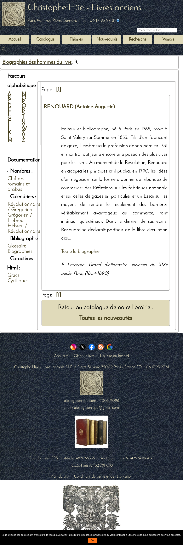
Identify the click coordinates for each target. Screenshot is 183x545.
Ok (92, 540)
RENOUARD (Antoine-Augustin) (79, 107)
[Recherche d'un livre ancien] (157, 30)
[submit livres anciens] (180, 30)
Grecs (13, 275)
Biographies (20, 251)
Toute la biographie (80, 251)
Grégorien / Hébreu (20, 218)
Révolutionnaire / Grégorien (24, 207)
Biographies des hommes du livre (37, 62)
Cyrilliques (18, 281)
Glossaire (17, 246)
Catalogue (45, 39)
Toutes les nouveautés (105, 318)
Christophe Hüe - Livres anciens (84, 8)
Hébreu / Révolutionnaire (24, 228)
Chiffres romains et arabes (19, 184)
